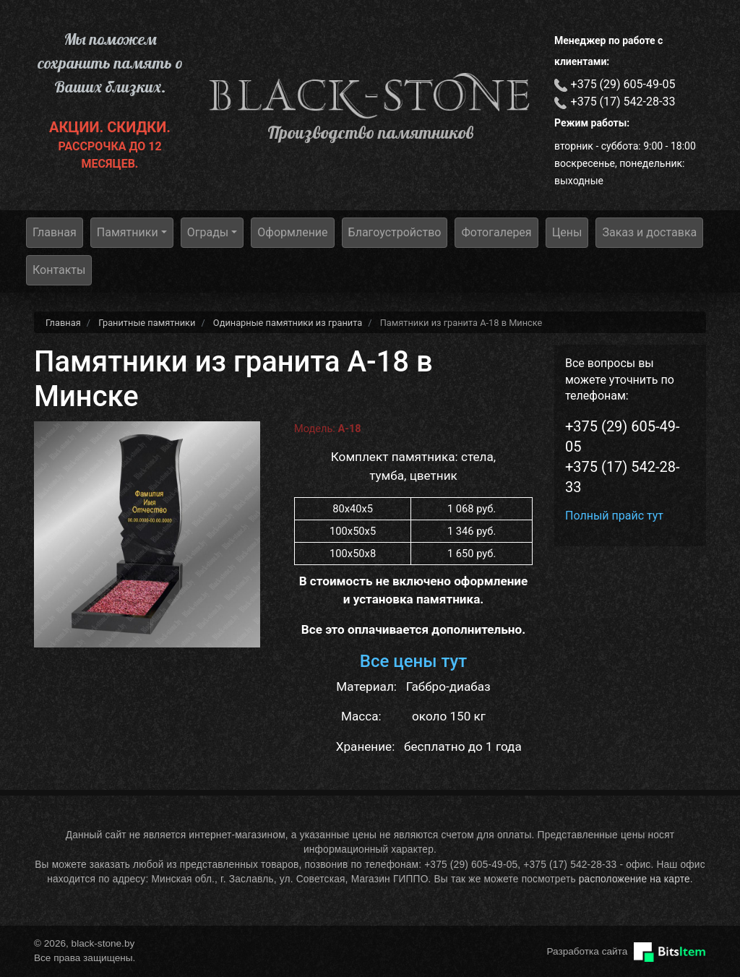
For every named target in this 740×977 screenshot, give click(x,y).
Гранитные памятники (146, 322)
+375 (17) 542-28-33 (623, 101)
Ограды (208, 232)
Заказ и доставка (649, 232)
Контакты (59, 270)
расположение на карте (634, 879)
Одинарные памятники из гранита (287, 322)
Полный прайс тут (614, 515)
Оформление (292, 232)
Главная (55, 232)
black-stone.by (370, 95)
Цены (567, 232)
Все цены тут (414, 661)
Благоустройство (395, 232)
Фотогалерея (496, 232)
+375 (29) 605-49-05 (623, 84)
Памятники (127, 232)
